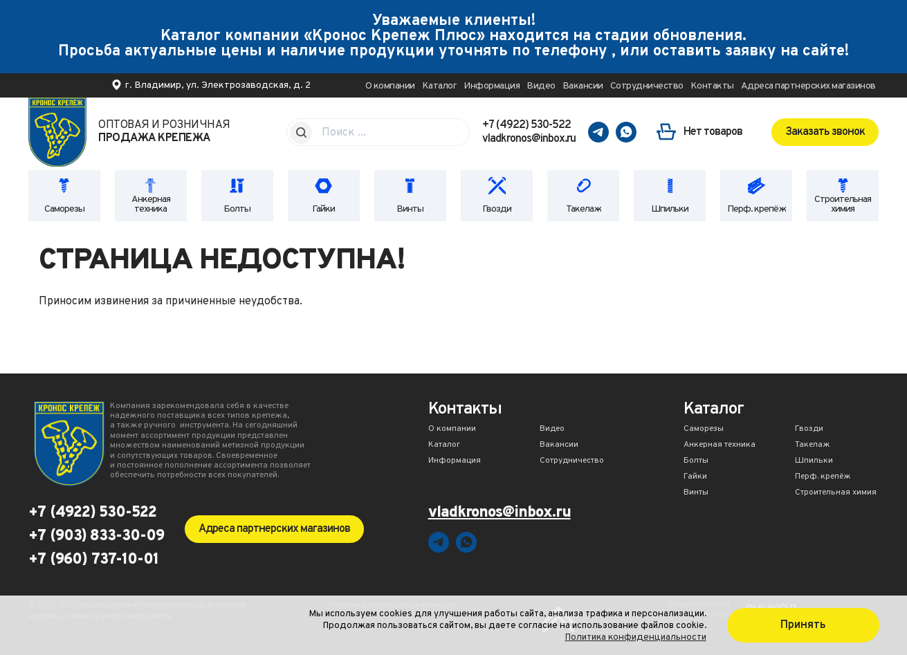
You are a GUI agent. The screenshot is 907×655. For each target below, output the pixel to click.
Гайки (323, 209)
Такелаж (583, 209)
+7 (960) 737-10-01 (93, 560)
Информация (492, 86)
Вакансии (582, 86)
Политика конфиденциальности (635, 637)
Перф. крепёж (756, 209)
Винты (409, 209)
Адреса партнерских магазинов (808, 86)
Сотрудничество (647, 86)
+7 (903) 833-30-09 (96, 536)
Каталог (439, 86)
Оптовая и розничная (164, 132)
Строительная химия (842, 204)
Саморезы (64, 209)
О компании (390, 86)
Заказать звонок (825, 132)
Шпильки (669, 209)
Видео (541, 86)
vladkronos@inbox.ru (529, 139)
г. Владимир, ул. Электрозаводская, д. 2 (218, 85)
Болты (236, 209)
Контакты (712, 86)
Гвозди (496, 209)
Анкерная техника (150, 204)
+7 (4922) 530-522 (526, 125)
